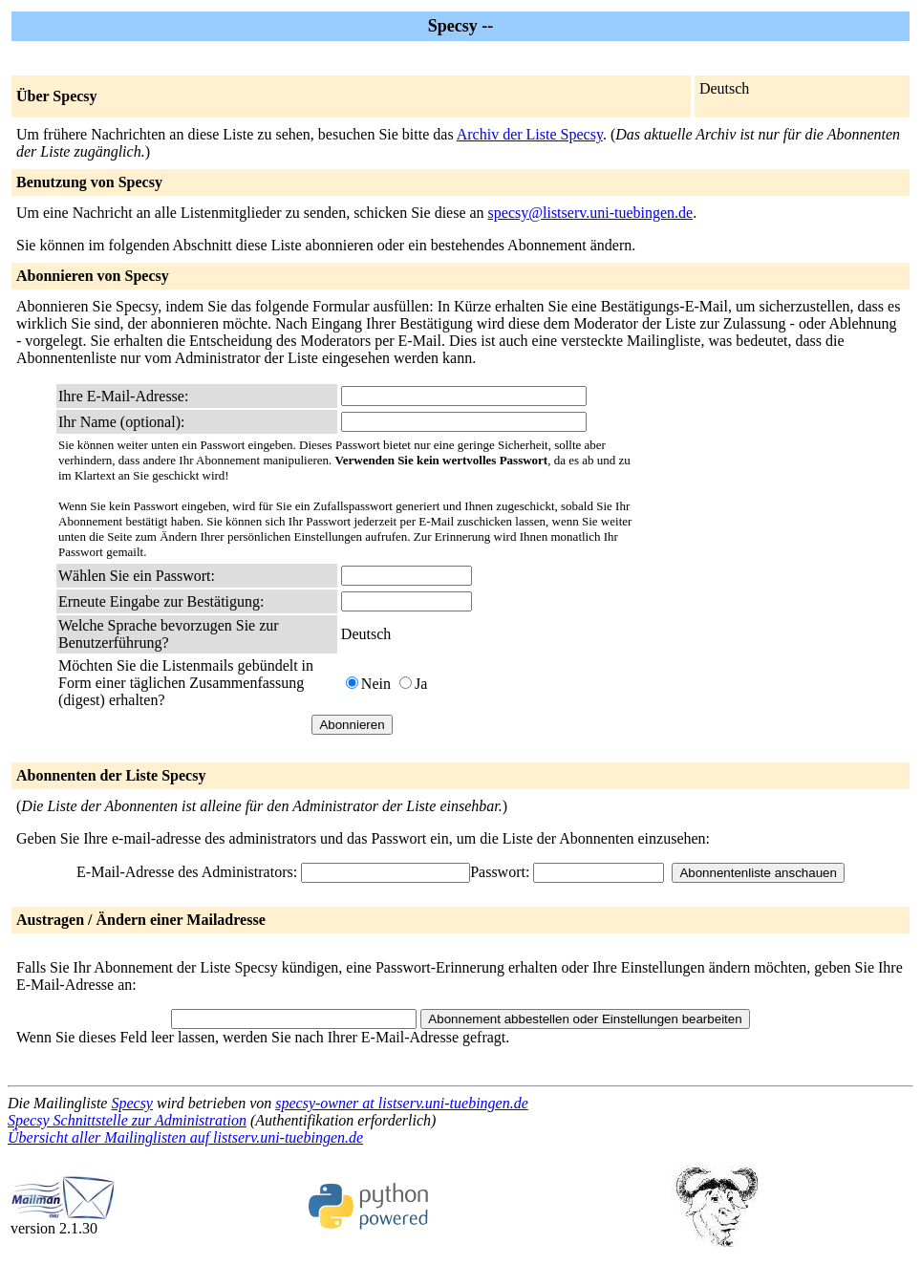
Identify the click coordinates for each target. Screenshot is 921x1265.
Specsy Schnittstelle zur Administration (127, 1120)
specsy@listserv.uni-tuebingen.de (591, 212)
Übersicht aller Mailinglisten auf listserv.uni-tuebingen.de (185, 1137)
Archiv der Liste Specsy (530, 134)
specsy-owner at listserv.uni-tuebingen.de (401, 1103)
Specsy (132, 1103)
